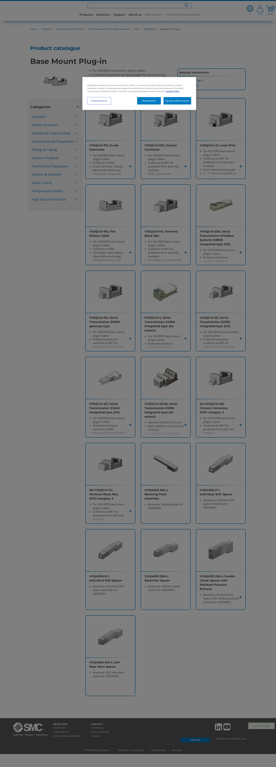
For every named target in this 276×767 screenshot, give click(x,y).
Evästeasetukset (99, 100)
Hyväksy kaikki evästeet (177, 100)
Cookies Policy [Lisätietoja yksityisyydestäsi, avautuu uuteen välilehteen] (172, 91)
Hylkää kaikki (148, 100)
